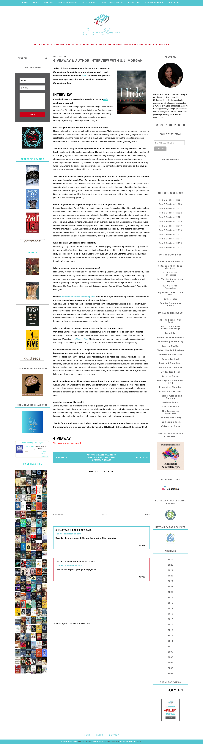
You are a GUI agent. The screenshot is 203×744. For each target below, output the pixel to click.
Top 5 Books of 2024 (170, 204)
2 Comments (61, 457)
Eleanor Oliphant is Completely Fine (77, 296)
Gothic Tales (170, 299)
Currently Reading (32, 159)
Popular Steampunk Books (170, 304)
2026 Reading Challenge (32, 442)
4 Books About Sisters (170, 262)
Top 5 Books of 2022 (170, 213)
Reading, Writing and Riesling (170, 397)
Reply (142, 546)
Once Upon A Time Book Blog (170, 382)
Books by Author (68, 3)
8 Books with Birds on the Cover (170, 267)
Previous (58, 515)
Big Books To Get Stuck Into (170, 293)
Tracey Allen (30, 446)
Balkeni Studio (111, 742)
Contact (49, 3)
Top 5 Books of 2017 (170, 234)
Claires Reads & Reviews (170, 350)
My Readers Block (170, 372)
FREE (113, 457)
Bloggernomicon (154, 3)
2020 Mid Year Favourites (170, 274)
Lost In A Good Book (170, 363)
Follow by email (171, 134)
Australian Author (97, 455)
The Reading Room (170, 422)
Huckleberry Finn (80, 339)
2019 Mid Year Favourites (170, 287)
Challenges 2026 (111, 3)
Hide (84, 75)
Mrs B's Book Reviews (170, 367)
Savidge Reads (170, 402)
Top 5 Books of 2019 (170, 226)
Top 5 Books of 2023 (170, 209)
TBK (139, 742)
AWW (100, 457)
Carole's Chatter (171, 346)
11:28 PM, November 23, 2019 (69, 565)
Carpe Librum (85, 742)
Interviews (134, 3)
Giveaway (96, 460)
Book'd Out (171, 333)
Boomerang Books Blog (170, 342)
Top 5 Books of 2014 (170, 247)
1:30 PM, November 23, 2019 (68, 534)
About (36, 3)
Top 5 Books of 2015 (170, 243)
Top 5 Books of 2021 (170, 217)
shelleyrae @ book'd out (70, 530)
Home (25, 3)
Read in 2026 (89, 3)
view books (44, 456)
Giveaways (173, 3)
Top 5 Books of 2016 (170, 239)
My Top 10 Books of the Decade (171, 280)
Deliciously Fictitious (170, 355)
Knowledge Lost (170, 359)
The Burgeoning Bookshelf (170, 412)
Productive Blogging (170, 387)
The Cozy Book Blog (171, 418)
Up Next (32, 252)
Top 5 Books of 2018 (170, 230)
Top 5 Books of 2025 (170, 200)
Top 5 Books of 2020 (170, 221)
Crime (107, 457)
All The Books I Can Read (170, 321)
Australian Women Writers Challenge (170, 327)
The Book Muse (170, 407)
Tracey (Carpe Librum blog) (72, 562)
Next (147, 515)
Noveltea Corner (171, 376)
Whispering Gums (170, 426)
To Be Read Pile (32, 464)
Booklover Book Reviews (170, 337)
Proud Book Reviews (170, 391)
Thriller (106, 460)
